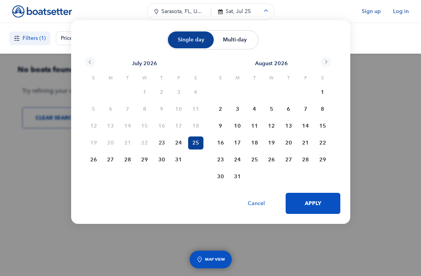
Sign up (371, 11)
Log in (401, 11)
